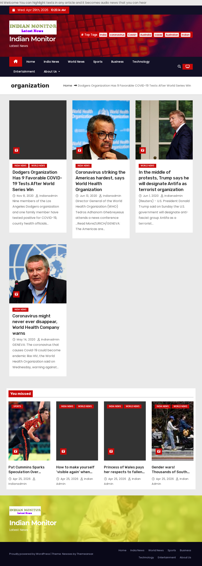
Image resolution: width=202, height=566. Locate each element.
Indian (186, 34)
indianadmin (47, 196)
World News (76, 62)
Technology (141, 62)
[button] (179, 66)
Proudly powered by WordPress (30, 554)
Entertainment (24, 72)
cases (158, 34)
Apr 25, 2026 (22, 479)
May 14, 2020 (26, 339)
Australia (145, 34)
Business (117, 62)
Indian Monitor (32, 39)
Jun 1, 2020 (151, 196)
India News (51, 62)
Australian (172, 34)
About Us (52, 72)
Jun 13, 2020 (89, 196)
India (103, 34)
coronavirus (117, 34)
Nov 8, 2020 (26, 196)
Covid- (132, 34)
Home (30, 62)
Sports (98, 62)
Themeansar (85, 554)
